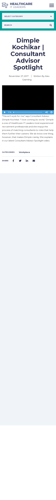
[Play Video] (4, 112)
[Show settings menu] (51, 112)
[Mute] (46, 112)
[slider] (27, 112)
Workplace (24, 152)
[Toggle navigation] (50, 5)
